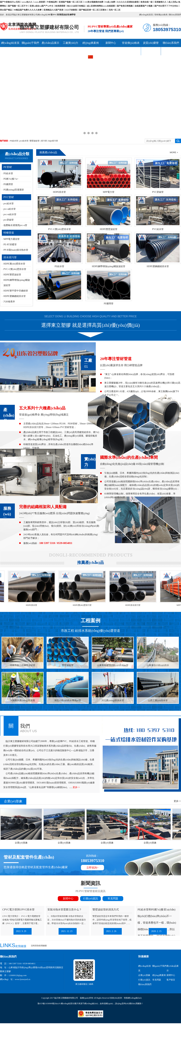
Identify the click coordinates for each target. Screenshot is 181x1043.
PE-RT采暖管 (10, 244)
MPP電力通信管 (11, 239)
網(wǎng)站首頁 (146, 14)
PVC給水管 (157, 229)
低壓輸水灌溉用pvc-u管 (15, 225)
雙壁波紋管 (64, 14)
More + (174, 152)
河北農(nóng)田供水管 (113, 700)
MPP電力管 (108, 192)
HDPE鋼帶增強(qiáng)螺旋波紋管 (108, 266)
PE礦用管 (8, 184)
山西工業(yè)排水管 (158, 700)
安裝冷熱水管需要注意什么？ (64, 909)
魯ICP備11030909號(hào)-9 (49, 1003)
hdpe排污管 (53, 141)
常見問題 (113, 898)
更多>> (76, 787)
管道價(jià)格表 (131, 42)
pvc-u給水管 (9, 209)
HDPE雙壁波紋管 (12, 274)
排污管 (44, 141)
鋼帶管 (73, 14)
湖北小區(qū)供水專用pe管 (67, 700)
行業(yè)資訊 (90, 898)
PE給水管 (14, 141)
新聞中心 (110, 42)
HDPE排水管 (59, 192)
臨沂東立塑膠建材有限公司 (49, 27)
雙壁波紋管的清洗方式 (105, 909)
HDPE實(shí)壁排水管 (14, 264)
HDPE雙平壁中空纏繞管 (15, 290)
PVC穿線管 (157, 192)
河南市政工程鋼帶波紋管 (22, 665)
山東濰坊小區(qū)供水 (158, 665)
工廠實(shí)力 (70, 42)
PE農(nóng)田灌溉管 (13, 189)
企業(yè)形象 (24, 843)
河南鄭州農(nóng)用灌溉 (22, 700)
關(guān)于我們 (30, 42)
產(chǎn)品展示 (50, 42)
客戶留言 (171, 980)
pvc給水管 (23, 141)
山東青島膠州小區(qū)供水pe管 (113, 665)
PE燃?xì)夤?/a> (10, 179)
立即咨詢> (92, 867)
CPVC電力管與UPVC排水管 (18, 909)
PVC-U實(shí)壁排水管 (14, 269)
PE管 (50, 14)
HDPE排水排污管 (135, 605)
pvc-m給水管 (9, 214)
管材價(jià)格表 (161, 14)
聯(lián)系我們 (175, 14)
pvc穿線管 (8, 220)
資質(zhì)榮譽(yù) (150, 46)
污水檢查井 (9, 301)
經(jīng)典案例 (90, 42)
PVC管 (56, 14)
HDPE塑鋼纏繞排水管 (14, 296)
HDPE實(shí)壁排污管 (84, 605)
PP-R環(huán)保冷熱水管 (15, 250)
